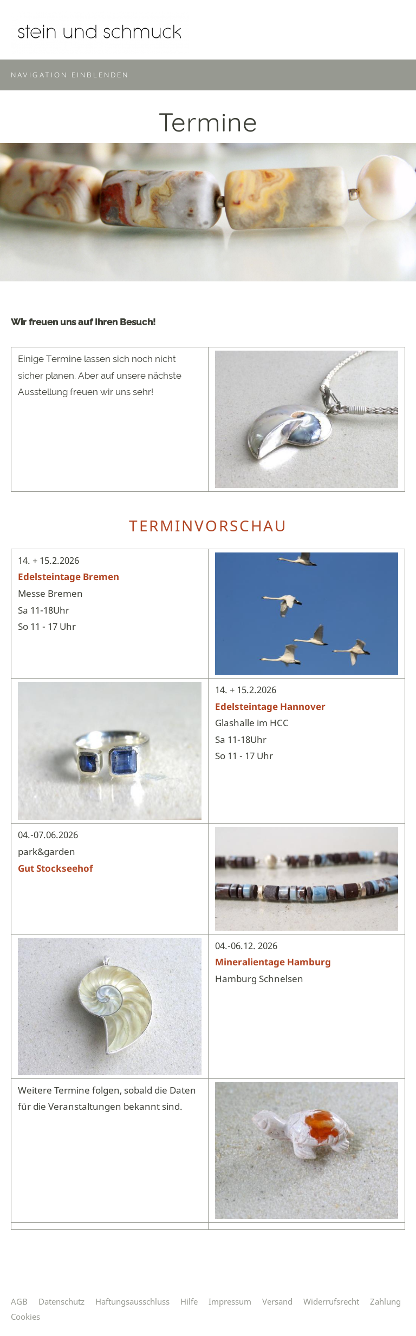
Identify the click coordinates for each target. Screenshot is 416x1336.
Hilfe (189, 1301)
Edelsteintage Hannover (270, 706)
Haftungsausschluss (132, 1301)
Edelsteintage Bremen (68, 576)
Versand (277, 1301)
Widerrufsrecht (331, 1301)
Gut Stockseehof (55, 868)
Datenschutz (61, 1301)
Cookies (25, 1316)
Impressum (230, 1301)
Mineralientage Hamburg (273, 962)
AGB (19, 1301)
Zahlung (385, 1301)
